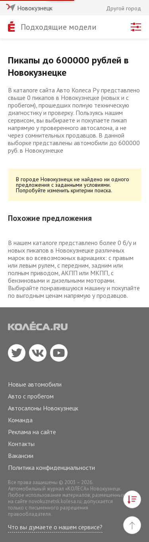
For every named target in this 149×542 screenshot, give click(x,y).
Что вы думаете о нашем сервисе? (55, 527)
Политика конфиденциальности (51, 467)
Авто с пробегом (31, 396)
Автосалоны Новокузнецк (43, 408)
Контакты (21, 444)
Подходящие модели (59, 27)
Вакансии (20, 456)
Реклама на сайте (32, 432)
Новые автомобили (35, 384)
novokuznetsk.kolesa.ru (55, 501)
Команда (20, 420)
